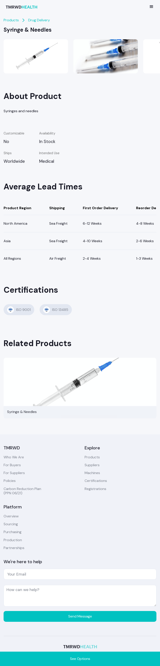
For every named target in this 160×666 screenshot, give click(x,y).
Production (13, 540)
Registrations (95, 489)
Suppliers (92, 465)
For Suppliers (14, 473)
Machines (92, 473)
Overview (11, 516)
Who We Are (14, 457)
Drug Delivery (39, 20)
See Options (80, 658)
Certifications (96, 481)
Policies (10, 481)
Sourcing (11, 524)
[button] (151, 6)
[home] (20, 6)
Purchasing (12, 532)
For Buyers (12, 465)
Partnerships (14, 548)
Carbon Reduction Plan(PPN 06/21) (22, 491)
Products (11, 20)
